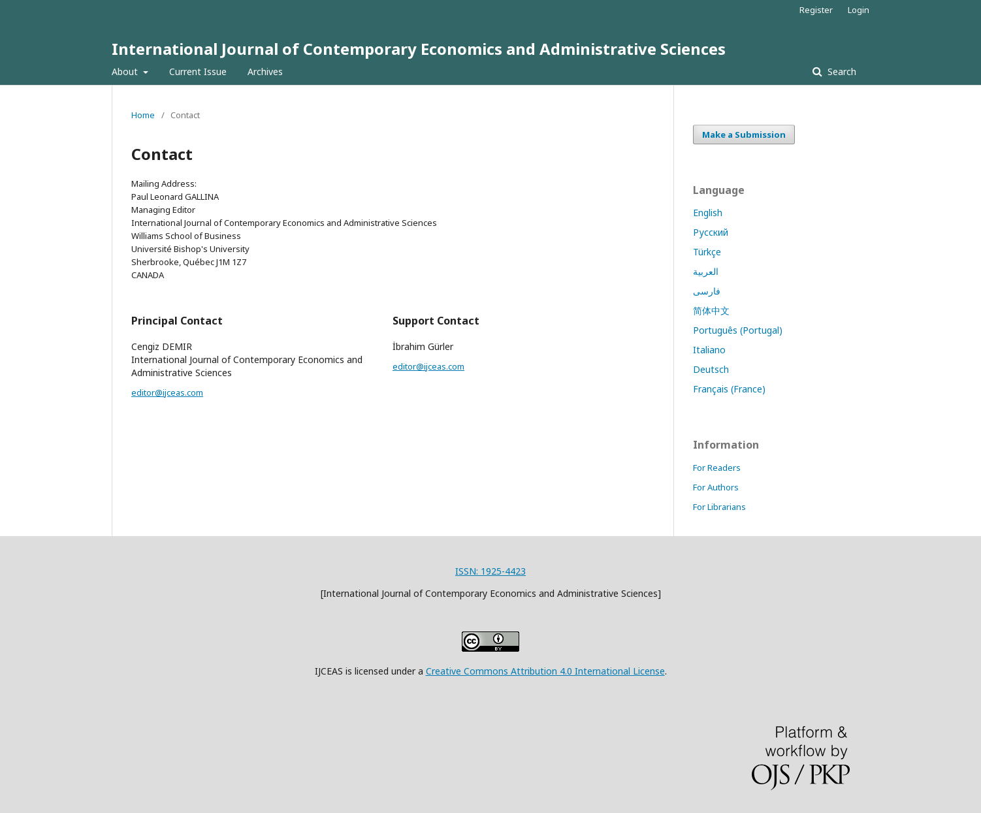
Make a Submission (744, 134)
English (707, 212)
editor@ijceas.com (167, 392)
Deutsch (711, 369)
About (126, 71)
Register (816, 10)
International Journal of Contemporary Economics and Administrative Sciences (419, 48)
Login (858, 10)
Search (840, 71)
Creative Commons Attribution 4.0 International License (545, 671)
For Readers (717, 467)
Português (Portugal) (737, 330)
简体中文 (711, 310)
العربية (705, 271)
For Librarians (719, 507)
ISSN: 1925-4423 (490, 571)
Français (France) (729, 389)
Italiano (709, 349)
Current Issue (198, 71)
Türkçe (707, 252)
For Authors (716, 487)
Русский (710, 232)
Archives (265, 71)
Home (143, 115)
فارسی (706, 291)
